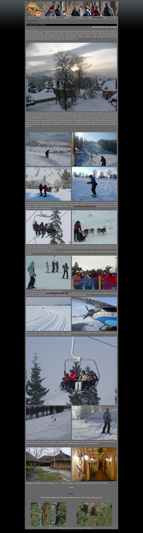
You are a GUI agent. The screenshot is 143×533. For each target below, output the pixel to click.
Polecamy (81, 528)
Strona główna (53, 528)
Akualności (62, 528)
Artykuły (66, 528)
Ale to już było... (75, 528)
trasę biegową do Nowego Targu (57, 293)
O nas (58, 528)
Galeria (71, 493)
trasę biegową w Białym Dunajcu (84, 206)
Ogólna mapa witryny (88, 528)
